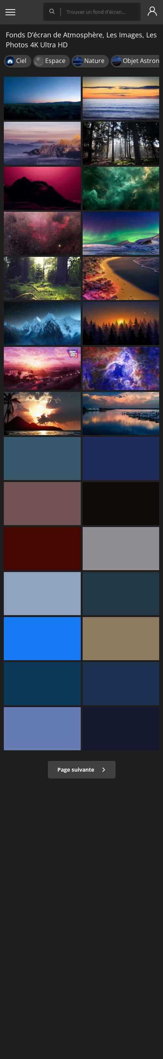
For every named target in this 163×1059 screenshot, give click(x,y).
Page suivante (81, 769)
